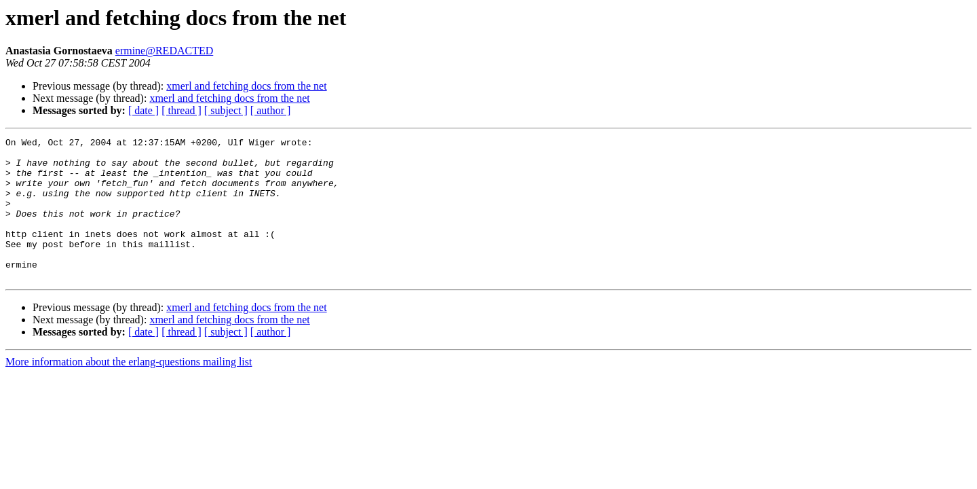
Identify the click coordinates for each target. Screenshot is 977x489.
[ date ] (143, 110)
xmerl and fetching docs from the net (246, 86)
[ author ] (270, 110)
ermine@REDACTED (164, 50)
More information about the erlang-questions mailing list (128, 390)
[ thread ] (181, 110)
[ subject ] (226, 110)
